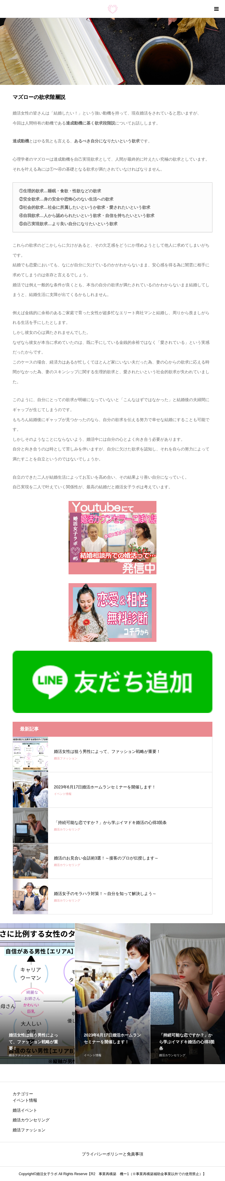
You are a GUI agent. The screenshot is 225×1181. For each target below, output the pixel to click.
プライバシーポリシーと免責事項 (112, 1154)
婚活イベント (25, 1110)
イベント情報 (25, 1100)
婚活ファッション (29, 1130)
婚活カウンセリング (31, 1120)
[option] (112, 993)
